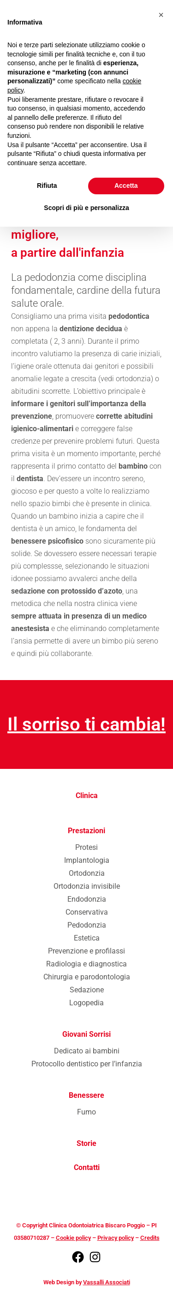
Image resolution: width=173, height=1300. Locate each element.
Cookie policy (73, 1237)
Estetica (87, 938)
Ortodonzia (87, 873)
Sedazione (87, 989)
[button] (161, 14)
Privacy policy (115, 1237)
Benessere (86, 1095)
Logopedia (86, 1002)
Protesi (86, 847)
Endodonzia (86, 899)
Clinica (87, 795)
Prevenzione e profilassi (86, 951)
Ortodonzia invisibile (87, 886)
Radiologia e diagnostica (86, 964)
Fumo (86, 1112)
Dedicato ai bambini (86, 1050)
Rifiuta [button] (47, 185)
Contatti (87, 1167)
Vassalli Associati (106, 1282)
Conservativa (87, 912)
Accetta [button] (126, 185)
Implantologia (86, 860)
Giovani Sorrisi (86, 1034)
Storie (86, 1143)
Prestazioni (86, 830)
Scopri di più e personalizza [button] (86, 207)
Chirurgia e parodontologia (86, 976)
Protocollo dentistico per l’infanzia (86, 1063)
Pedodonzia (86, 925)
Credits (150, 1237)
